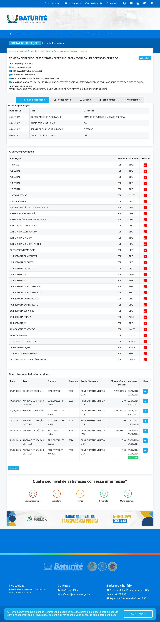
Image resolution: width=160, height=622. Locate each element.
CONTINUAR (138, 613)
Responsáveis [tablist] (62, 100)
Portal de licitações (48, 51)
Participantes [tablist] (107, 100)
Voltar (13, 468)
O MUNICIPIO (20, 34)
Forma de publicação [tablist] (32, 100)
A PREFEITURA (34, 34)
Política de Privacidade (35, 614)
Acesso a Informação (27, 51)
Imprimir (145, 58)
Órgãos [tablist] (85, 100)
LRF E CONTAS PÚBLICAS (90, 34)
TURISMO (62, 34)
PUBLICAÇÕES (108, 34)
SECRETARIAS (49, 34)
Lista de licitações (68, 51)
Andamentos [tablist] (132, 100)
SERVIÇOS (74, 34)
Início (11, 51)
